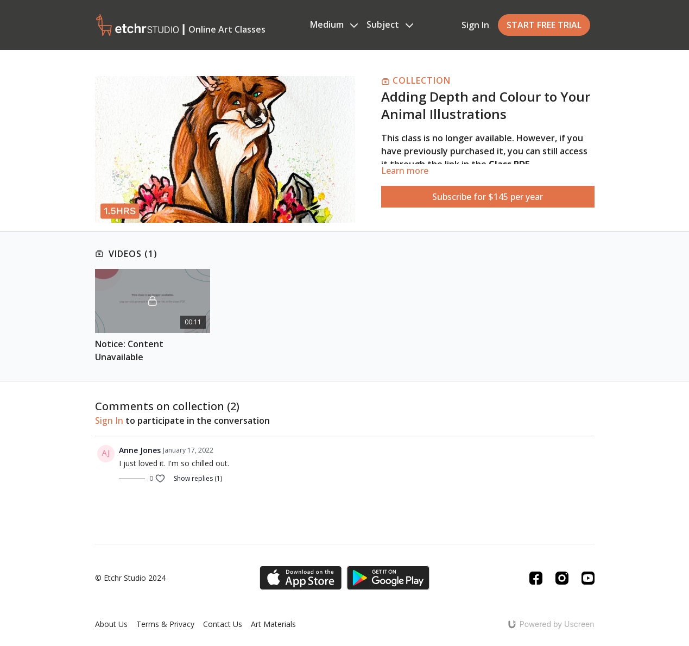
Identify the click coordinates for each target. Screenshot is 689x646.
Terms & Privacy (165, 624)
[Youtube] (588, 578)
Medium (334, 24)
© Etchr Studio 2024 (130, 578)
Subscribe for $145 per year (487, 197)
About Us (111, 624)
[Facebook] (535, 578)
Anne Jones (140, 450)
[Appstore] (300, 578)
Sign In (475, 25)
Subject (389, 24)
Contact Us (222, 624)
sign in (109, 421)
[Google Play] (388, 578)
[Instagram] (561, 578)
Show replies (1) (198, 478)
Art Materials (273, 624)
